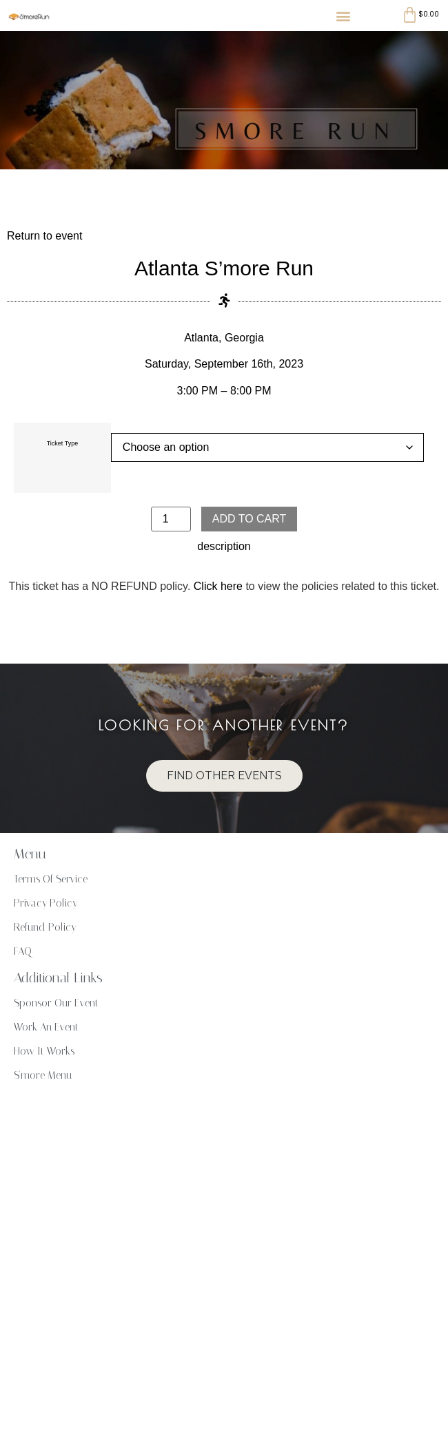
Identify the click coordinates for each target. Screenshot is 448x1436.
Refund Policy (45, 927)
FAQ (23, 951)
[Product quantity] (171, 519)
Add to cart (249, 519)
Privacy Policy (45, 903)
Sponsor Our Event (56, 1003)
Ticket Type (63, 444)
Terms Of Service (51, 879)
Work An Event (46, 1027)
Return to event (44, 236)
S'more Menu (43, 1075)
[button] (343, 15)
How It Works (44, 1051)
